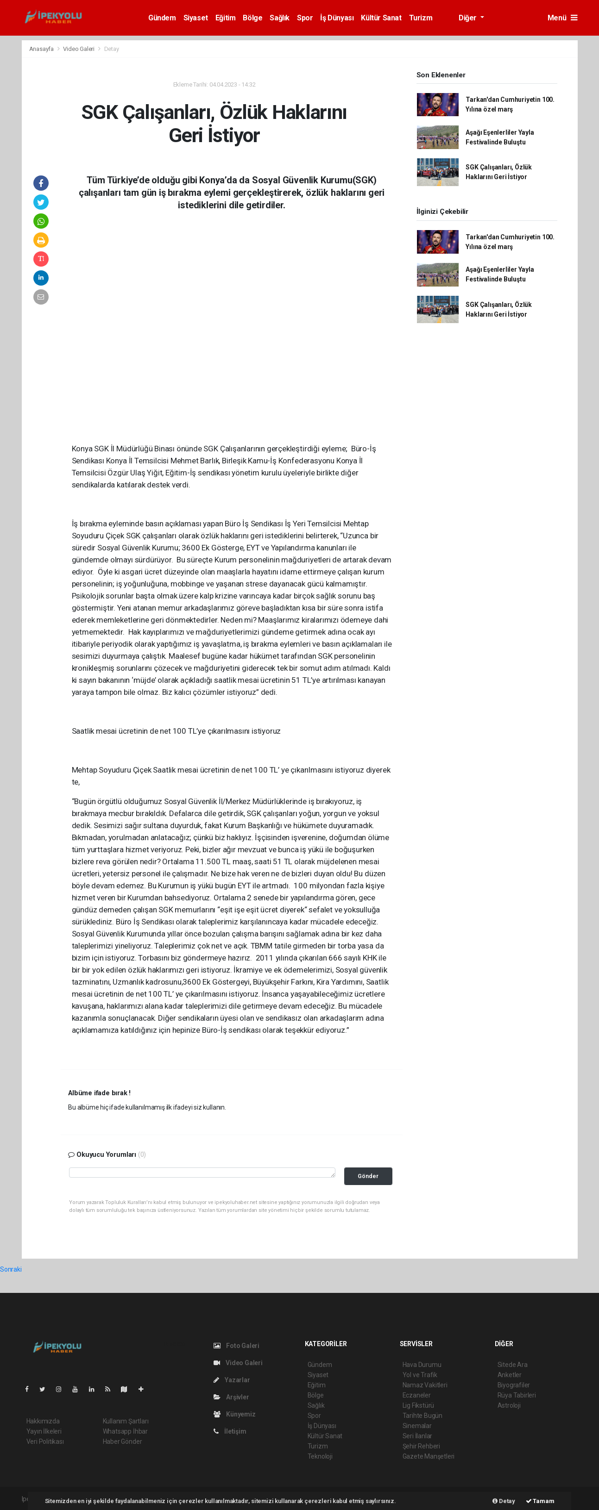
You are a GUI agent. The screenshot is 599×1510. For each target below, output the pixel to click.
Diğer (469, 17)
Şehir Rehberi (422, 1446)
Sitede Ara (513, 1364)
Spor (305, 17)
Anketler (510, 1375)
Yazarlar (232, 1380)
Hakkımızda (43, 1421)
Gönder (368, 1176)
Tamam (540, 1501)
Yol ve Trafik (420, 1375)
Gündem (162, 17)
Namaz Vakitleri (425, 1385)
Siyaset (195, 17)
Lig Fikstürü (419, 1405)
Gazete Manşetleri (429, 1456)
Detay (111, 48)
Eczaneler (417, 1395)
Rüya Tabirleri (517, 1395)
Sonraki (11, 1269)
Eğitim (225, 17)
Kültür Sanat (381, 17)
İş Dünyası (336, 17)
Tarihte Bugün (423, 1415)
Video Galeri (79, 48)
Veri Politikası (45, 1441)
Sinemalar (417, 1425)
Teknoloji (320, 1456)
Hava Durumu (422, 1364)
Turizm (421, 17)
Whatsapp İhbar (125, 1431)
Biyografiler (514, 1385)
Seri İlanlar (418, 1436)
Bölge (252, 17)
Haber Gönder (122, 1441)
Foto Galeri (237, 1345)
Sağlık (280, 17)
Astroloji (509, 1405)
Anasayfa (42, 48)
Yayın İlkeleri (44, 1431)
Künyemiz (235, 1414)
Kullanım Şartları (126, 1421)
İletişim (230, 1431)
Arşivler (231, 1397)
